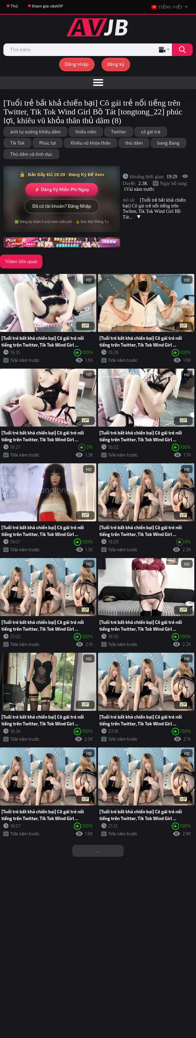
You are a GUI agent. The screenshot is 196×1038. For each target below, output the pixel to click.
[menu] (98, 82)
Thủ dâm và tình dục (31, 154)
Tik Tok (17, 143)
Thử (14, 5)
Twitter (118, 131)
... (98, 850)
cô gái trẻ (151, 131)
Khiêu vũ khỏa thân (91, 143)
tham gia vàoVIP (47, 5)
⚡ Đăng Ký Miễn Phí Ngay (61, 189)
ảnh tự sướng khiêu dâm (35, 131)
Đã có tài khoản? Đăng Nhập (61, 206)
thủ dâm (133, 143)
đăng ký (116, 64)
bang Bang (168, 143)
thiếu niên (85, 131)
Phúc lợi (47, 143)
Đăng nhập (77, 64)
